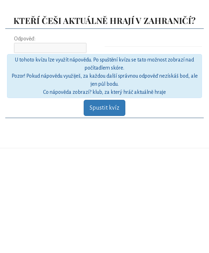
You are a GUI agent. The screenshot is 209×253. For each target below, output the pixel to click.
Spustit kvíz (104, 108)
